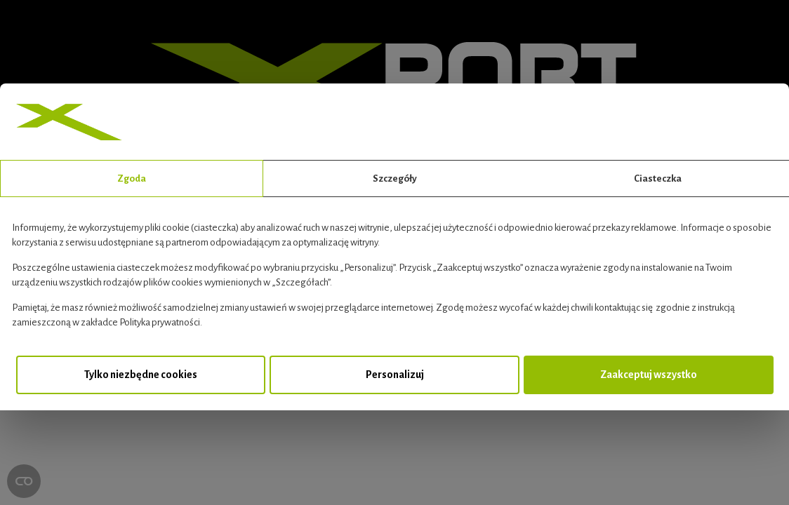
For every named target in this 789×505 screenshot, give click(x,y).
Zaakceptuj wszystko (648, 374)
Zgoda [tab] (131, 178)
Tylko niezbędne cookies (140, 374)
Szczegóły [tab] (395, 178)
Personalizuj (395, 374)
